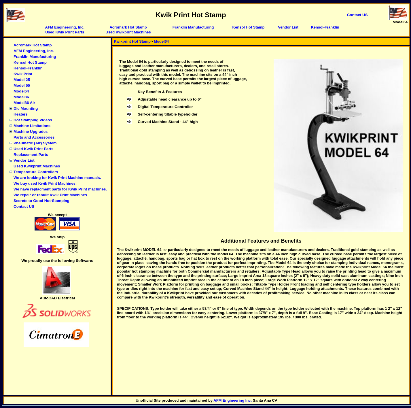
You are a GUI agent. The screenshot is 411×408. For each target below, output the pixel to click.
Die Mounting (26, 108)
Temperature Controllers (36, 172)
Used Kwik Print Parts (64, 32)
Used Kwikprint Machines (128, 32)
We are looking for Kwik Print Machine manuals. (57, 177)
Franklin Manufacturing (193, 27)
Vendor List (288, 27)
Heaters (21, 114)
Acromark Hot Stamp (128, 27)
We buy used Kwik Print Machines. (45, 183)
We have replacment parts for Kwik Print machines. (60, 189)
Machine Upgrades (31, 131)
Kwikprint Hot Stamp (132, 41)
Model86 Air (24, 103)
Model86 (21, 97)
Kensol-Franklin (325, 27)
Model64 (21, 91)
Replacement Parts (31, 154)
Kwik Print (23, 74)
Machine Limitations (32, 126)
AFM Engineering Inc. (232, 400)
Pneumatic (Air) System (35, 143)
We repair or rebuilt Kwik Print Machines (50, 195)
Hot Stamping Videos (33, 120)
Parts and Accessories (34, 137)
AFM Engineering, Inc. (65, 27)
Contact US (24, 206)
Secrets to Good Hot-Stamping (41, 201)
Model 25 (22, 80)
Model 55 (22, 85)
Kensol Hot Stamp (248, 27)
